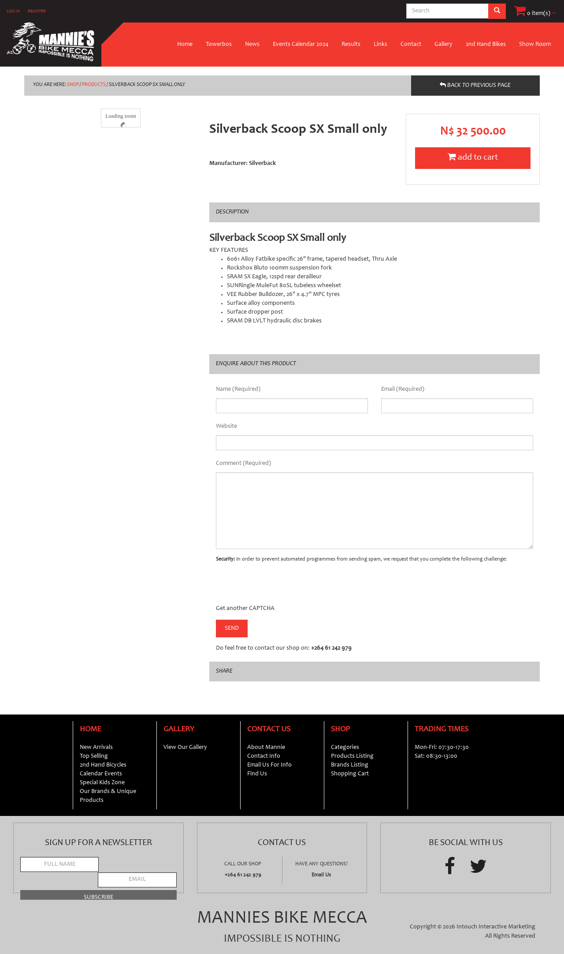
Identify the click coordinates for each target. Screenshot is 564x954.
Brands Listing (349, 765)
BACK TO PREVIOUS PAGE (475, 85)
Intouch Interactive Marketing (495, 927)
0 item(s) (535, 14)
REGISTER (37, 11)
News (252, 44)
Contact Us (268, 729)
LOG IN (13, 11)
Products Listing (352, 756)
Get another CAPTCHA (245, 609)
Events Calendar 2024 (300, 44)
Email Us (321, 875)
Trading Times (441, 729)
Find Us (257, 774)
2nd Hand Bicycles (103, 765)
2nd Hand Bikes (486, 44)
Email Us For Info (269, 765)
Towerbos (219, 44)
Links (380, 44)
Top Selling (94, 756)
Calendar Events (101, 774)
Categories (345, 747)
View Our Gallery (185, 747)
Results (350, 44)
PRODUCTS (94, 84)
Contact (411, 44)
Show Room (535, 44)
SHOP (73, 84)
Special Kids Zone (102, 783)
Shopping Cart (350, 774)
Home (185, 44)
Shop (340, 729)
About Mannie (266, 747)
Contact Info (263, 756)
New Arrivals (96, 747)
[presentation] (283, 587)
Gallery (443, 44)
